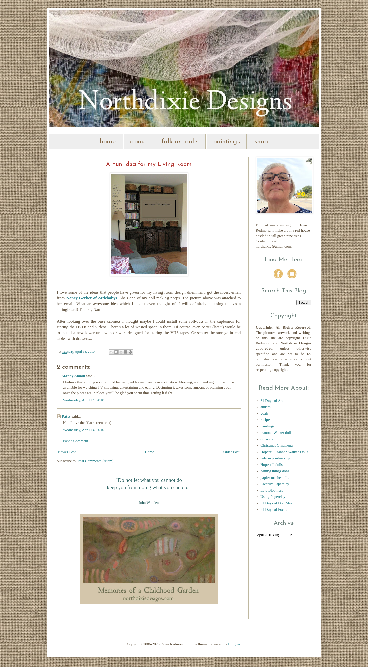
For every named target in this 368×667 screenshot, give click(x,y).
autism (265, 407)
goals (264, 413)
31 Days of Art (271, 401)
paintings (226, 141)
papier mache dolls (274, 478)
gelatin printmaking (275, 458)
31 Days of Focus (273, 509)
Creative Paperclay (274, 484)
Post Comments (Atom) (96, 461)
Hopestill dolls (271, 465)
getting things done (274, 471)
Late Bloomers (271, 490)
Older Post (231, 452)
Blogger (234, 644)
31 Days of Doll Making (278, 503)
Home (149, 452)
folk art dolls (180, 141)
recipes (265, 420)
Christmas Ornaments (276, 445)
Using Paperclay (272, 497)
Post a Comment (75, 441)
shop (261, 141)
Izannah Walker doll (275, 432)
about (138, 141)
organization (269, 439)
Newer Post (67, 452)
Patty (66, 416)
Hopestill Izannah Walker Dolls (284, 452)
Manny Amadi (73, 376)
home (108, 141)
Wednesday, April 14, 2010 (83, 400)
